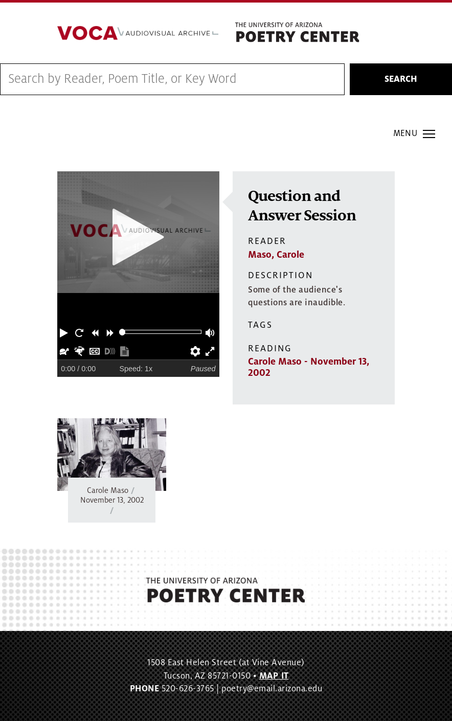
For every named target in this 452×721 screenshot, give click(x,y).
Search (401, 79)
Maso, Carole (276, 255)
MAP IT (274, 676)
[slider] (122, 332)
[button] (65, 332)
